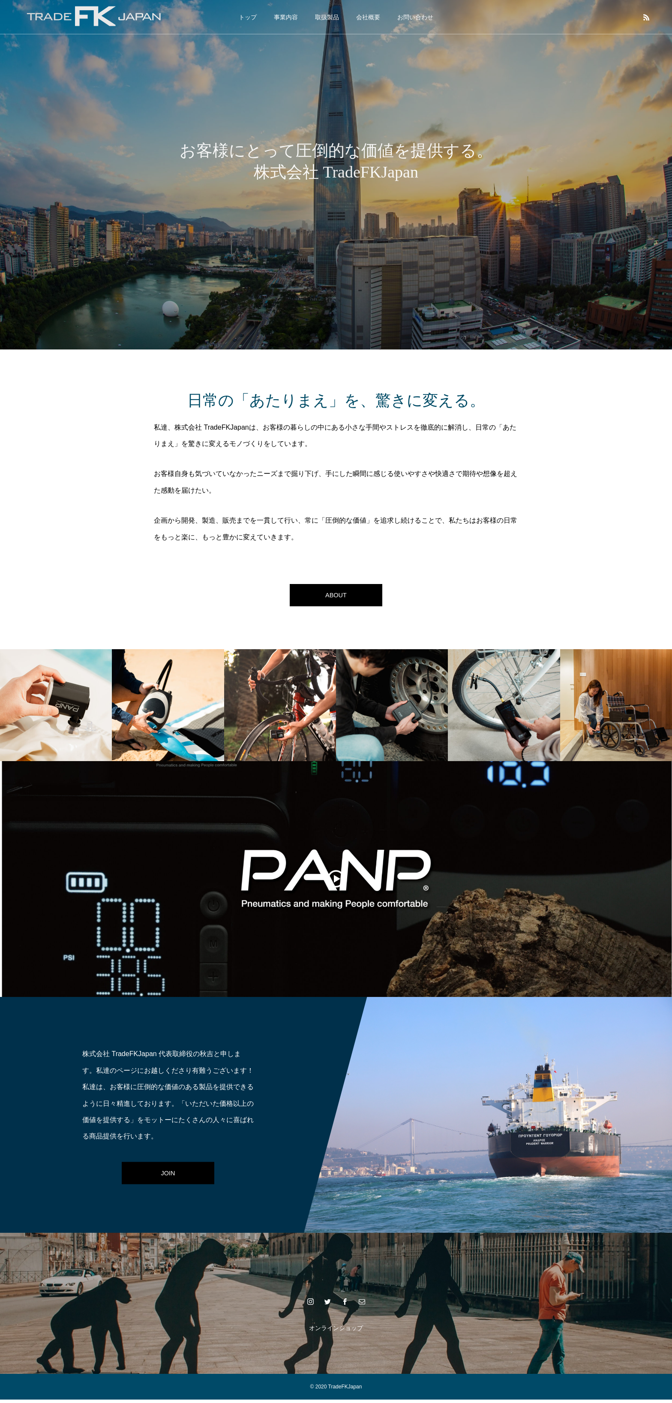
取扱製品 (327, 17)
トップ (248, 17)
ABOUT (336, 596)
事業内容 (286, 17)
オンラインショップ (336, 1331)
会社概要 (368, 17)
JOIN (168, 1176)
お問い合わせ (415, 17)
